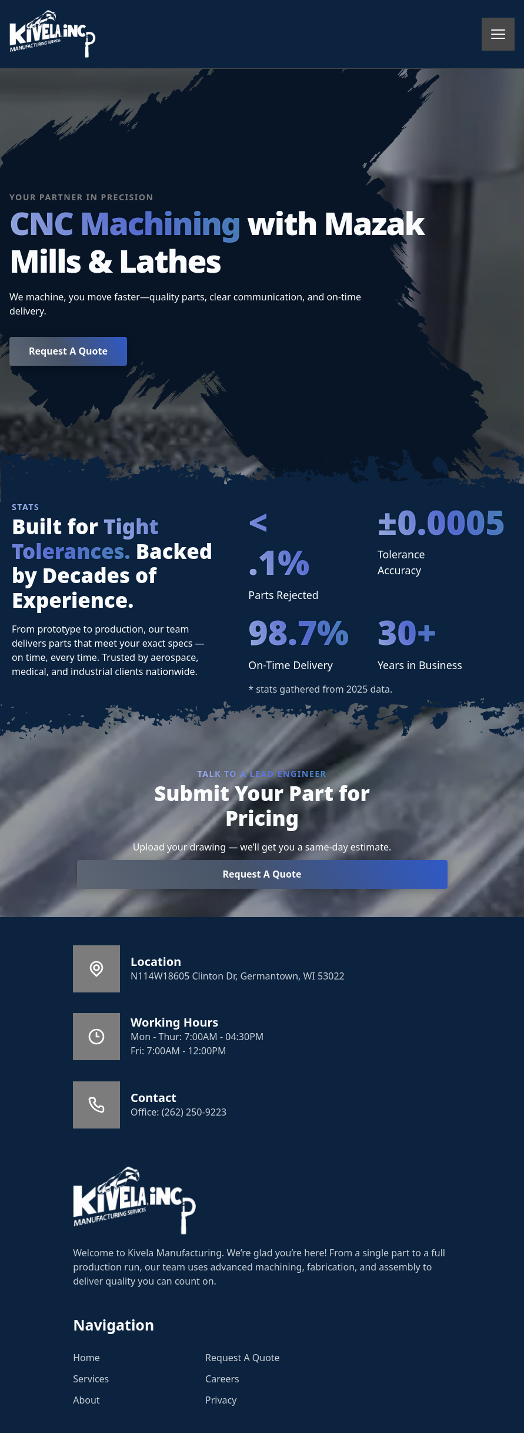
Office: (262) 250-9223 (178, 1112)
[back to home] (52, 34)
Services (91, 1378)
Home (86, 1357)
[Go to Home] (134, 1201)
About (86, 1400)
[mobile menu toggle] (498, 34)
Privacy (220, 1400)
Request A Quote (68, 351)
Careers (222, 1378)
